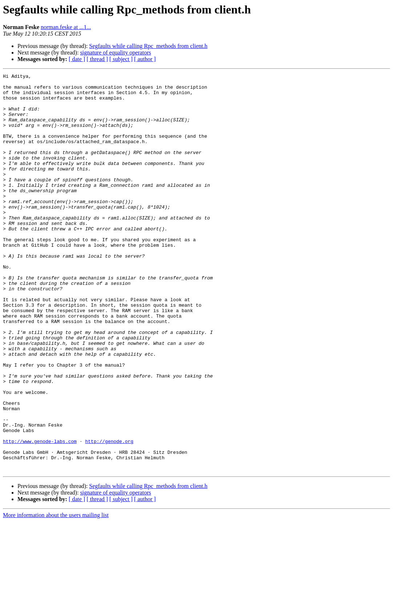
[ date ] (77, 59)
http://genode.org (109, 515)
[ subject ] (121, 59)
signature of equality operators (115, 52)
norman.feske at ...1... (66, 27)
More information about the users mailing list (56, 595)
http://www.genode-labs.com (40, 515)
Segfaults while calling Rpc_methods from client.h (148, 46)
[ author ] (145, 59)
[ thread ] (97, 59)
